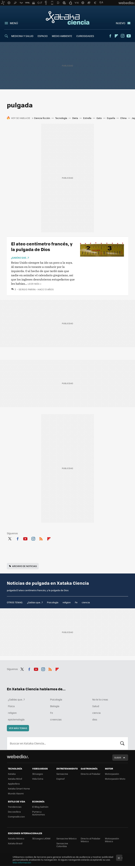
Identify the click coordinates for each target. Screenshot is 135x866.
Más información (22, 862)
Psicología (52, 602)
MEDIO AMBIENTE (62, 36)
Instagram (122, 36)
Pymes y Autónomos (38, 813)
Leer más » (34, 283)
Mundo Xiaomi (16, 793)
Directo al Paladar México (90, 840)
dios (94, 719)
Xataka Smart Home (19, 788)
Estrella (87, 118)
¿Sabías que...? (20, 257)
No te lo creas (100, 699)
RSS (41, 538)
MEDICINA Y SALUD (22, 36)
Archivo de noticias (24, 566)
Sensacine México (66, 838)
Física (11, 706)
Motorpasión (112, 773)
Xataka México (16, 838)
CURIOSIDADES (85, 36)
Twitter (9, 538)
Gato (99, 118)
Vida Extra (37, 778)
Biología (54, 706)
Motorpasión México (112, 840)
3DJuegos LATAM (41, 838)
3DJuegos (37, 773)
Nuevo (120, 23)
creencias (56, 719)
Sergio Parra (27, 289)
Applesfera (14, 783)
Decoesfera (14, 811)
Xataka (12, 773)
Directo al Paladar (90, 773)
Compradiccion (16, 816)
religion (67, 602)
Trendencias (14, 806)
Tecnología (61, 118)
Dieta (75, 118)
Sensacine (62, 773)
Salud (95, 706)
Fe (76, 602)
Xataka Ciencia (68, 17)
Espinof (60, 778)
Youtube (129, 36)
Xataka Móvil (15, 778)
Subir (117, 757)
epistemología (16, 719)
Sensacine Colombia (62, 845)
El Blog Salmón (40, 806)
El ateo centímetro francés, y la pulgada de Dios (41, 246)
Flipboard (116, 36)
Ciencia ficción (42, 118)
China (123, 118)
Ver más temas (18, 728)
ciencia (86, 602)
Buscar (122, 743)
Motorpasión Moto (115, 778)
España (111, 118)
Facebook (110, 36)
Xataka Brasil (15, 843)
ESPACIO (43, 36)
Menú (14, 23)
